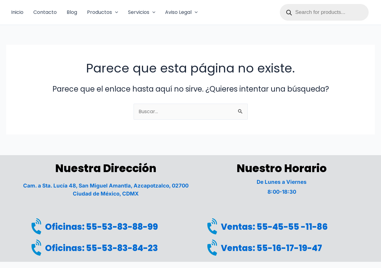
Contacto (45, 12)
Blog (72, 12)
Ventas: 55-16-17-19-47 (276, 247)
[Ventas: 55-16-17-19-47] (214, 248)
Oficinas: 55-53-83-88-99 (106, 226)
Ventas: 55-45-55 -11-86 (279, 226)
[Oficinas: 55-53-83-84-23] (38, 248)
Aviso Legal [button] (181, 12)
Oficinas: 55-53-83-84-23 (107, 247)
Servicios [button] (141, 12)
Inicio (17, 12)
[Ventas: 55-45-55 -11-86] (214, 226)
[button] (115, 12)
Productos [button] (102, 12)
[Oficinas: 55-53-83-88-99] (38, 226)
